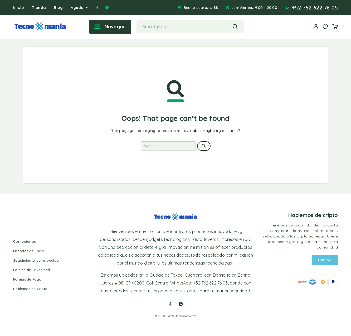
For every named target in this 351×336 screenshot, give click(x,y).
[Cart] (335, 27)
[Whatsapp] (107, 7)
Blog (58, 7)
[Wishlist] (325, 27)
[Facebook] (97, 7)
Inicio (18, 7)
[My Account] (316, 26)
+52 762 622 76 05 (315, 7)
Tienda (39, 7)
